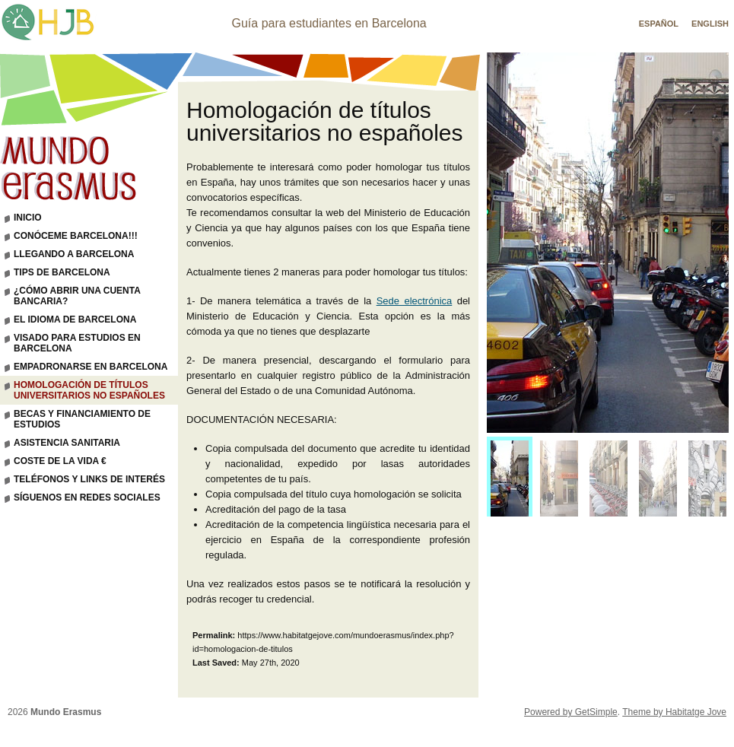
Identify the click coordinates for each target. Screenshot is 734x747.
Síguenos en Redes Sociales (87, 497)
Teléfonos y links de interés (89, 479)
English (710, 23)
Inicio (28, 217)
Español (658, 23)
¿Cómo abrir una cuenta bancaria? (77, 296)
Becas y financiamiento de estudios (82, 419)
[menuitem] (509, 480)
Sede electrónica (415, 301)
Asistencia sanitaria (67, 442)
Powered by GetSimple (571, 712)
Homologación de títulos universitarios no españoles (89, 390)
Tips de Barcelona (62, 272)
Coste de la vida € (60, 461)
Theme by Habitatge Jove (674, 712)
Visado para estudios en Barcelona (77, 343)
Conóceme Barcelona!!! (76, 235)
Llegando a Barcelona (74, 254)
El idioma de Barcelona (75, 319)
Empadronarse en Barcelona (90, 366)
